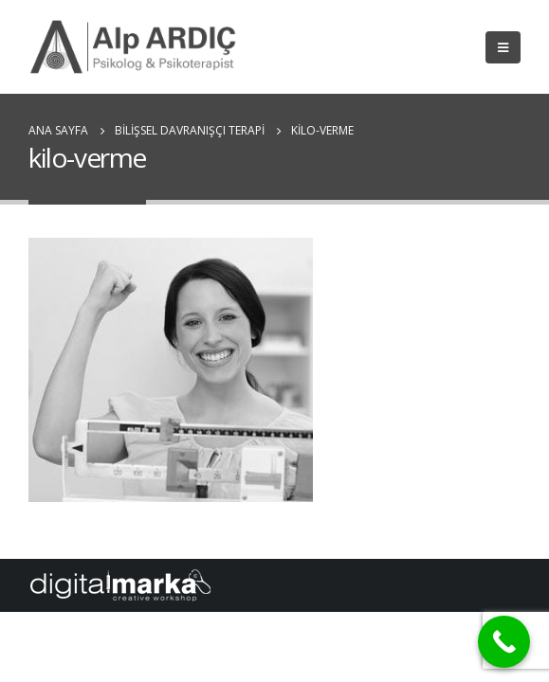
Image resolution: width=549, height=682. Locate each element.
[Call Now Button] (504, 642)
